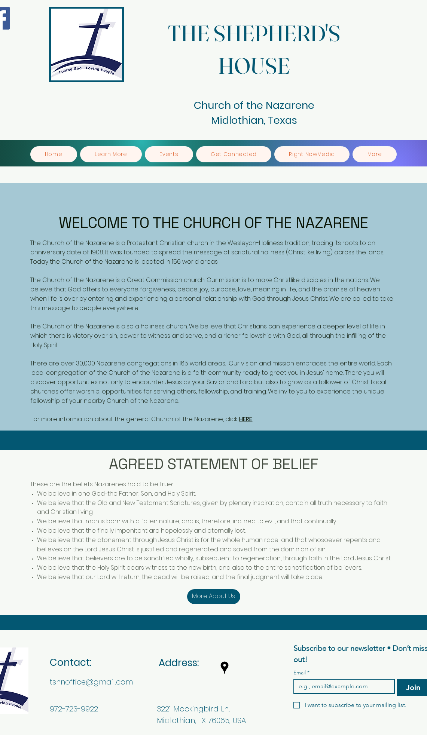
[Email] (342, 686)
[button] (111, 154)
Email (301, 673)
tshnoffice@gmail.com (91, 682)
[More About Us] (213, 596)
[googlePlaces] (224, 667)
